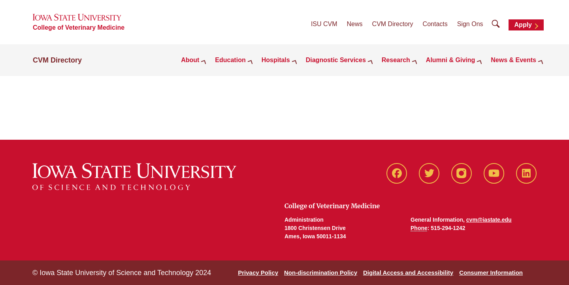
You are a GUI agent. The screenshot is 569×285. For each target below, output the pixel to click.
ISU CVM (324, 24)
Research (396, 60)
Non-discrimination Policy (320, 272)
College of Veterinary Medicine (78, 27)
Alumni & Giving (450, 60)
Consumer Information (491, 272)
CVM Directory (392, 24)
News (355, 24)
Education (230, 60)
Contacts (435, 24)
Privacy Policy (258, 272)
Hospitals (276, 60)
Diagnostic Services (336, 60)
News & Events (513, 60)
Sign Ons (470, 24)
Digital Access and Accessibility (408, 272)
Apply (523, 24)
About (190, 60)
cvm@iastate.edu (489, 220)
